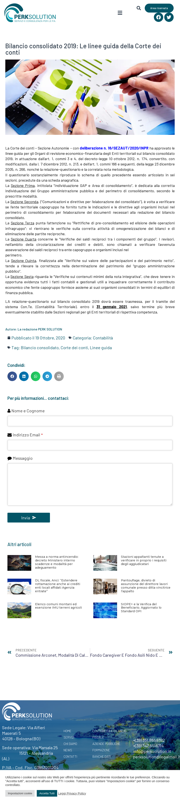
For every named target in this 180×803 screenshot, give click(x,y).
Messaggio (23, 458)
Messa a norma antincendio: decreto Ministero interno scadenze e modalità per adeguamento (56, 562)
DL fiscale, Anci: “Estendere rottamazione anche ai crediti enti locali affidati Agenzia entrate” (57, 585)
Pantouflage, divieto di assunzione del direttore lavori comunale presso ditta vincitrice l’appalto (145, 585)
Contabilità (103, 337)
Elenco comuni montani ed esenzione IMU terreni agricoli (58, 606)
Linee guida (101, 347)
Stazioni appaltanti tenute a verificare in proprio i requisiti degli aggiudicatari (143, 560)
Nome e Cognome (28, 410)
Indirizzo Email (28, 434)
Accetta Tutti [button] (47, 793)
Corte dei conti (74, 347)
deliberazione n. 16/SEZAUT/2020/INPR (114, 148)
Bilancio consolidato (40, 347)
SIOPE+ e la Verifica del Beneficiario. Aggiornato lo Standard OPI (141, 607)
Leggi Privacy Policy (72, 793)
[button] (12, 376)
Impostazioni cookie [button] (20, 793)
